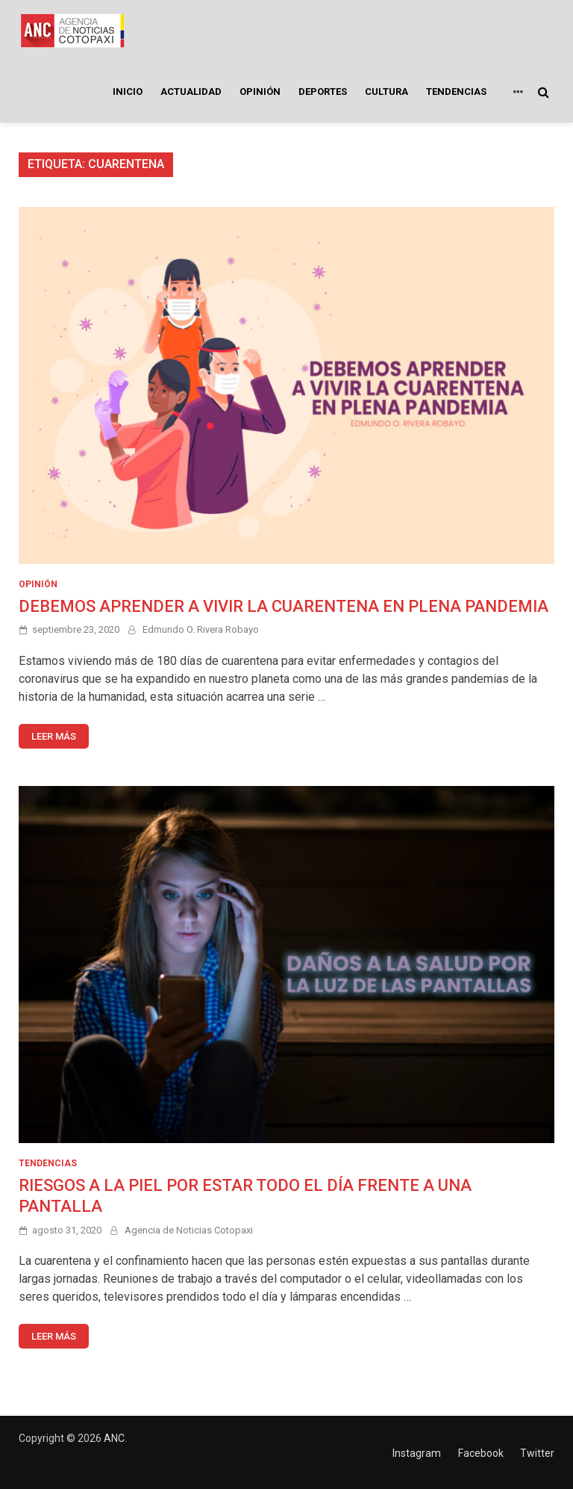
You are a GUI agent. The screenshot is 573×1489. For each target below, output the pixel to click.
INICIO (128, 91)
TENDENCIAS (456, 91)
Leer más (53, 736)
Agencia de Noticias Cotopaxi (189, 1230)
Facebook (481, 1453)
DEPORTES (322, 91)
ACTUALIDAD (191, 91)
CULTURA (386, 91)
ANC (114, 1438)
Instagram (416, 1453)
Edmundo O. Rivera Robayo (201, 629)
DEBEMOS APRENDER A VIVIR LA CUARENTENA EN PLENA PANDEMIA (283, 606)
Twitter (537, 1453)
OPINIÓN (260, 91)
